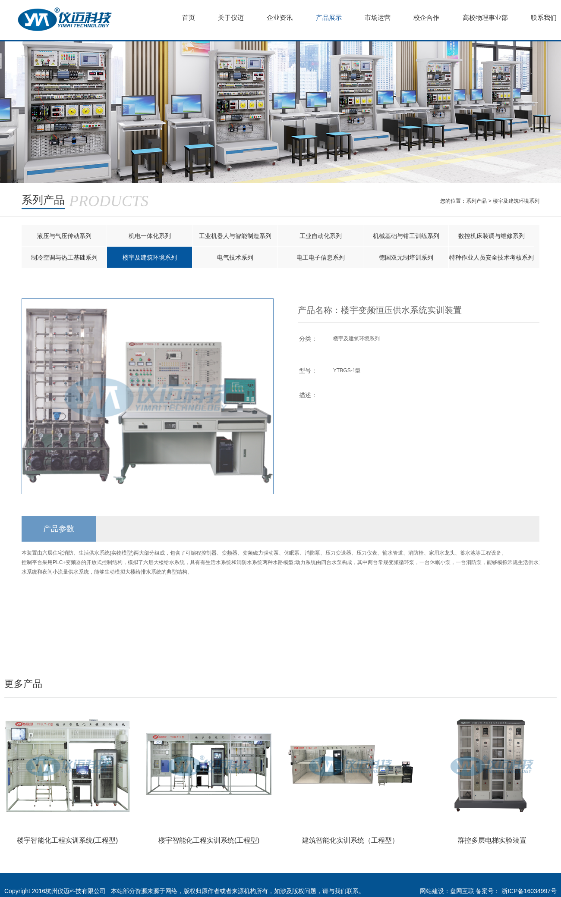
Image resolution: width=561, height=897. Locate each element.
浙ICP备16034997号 (529, 891)
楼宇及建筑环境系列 (516, 201)
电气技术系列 (235, 257)
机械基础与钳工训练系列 (406, 235)
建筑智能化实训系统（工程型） (350, 840)
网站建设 (432, 891)
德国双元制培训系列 (406, 257)
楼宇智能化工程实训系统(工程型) (67, 840)
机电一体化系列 (150, 235)
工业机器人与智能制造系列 (235, 235)
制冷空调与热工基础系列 (64, 257)
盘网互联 (462, 891)
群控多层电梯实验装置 (491, 840)
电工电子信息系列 (320, 257)
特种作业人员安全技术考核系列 (491, 257)
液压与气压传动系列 (64, 235)
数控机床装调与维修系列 (491, 235)
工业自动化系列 (320, 235)
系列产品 (476, 201)
